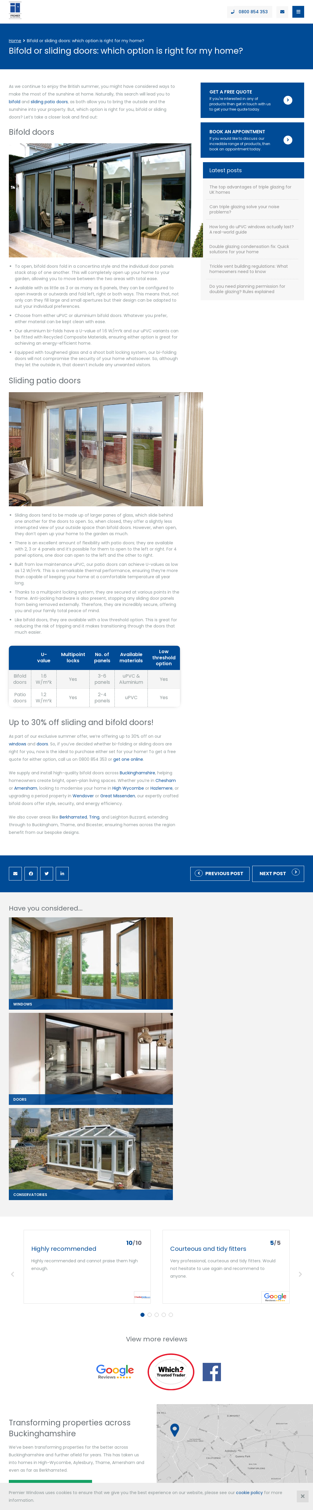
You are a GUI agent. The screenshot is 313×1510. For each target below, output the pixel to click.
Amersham (165, 756)
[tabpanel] (87, 1004)
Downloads (87, 1348)
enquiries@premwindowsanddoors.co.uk (263, 1418)
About (81, 1326)
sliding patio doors (172, 94)
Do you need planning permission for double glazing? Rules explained (269, 375)
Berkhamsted (73, 785)
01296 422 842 (289, 1410)
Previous (12, 1012)
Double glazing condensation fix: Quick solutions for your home (269, 319)
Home (15, 41)
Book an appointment (45, 1228)
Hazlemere (110, 764)
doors (196, 712)
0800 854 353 (22, 1430)
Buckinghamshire (137, 749)
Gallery (82, 1370)
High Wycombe (76, 764)
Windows (18, 1326)
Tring (94, 785)
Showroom (86, 1359)
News (81, 1381)
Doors (15, 1337)
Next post (273, 841)
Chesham (137, 756)
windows (171, 712)
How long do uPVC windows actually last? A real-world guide (270, 294)
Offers (82, 1337)
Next (300, 1012)
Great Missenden (31, 772)
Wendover (202, 764)
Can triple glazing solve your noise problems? (268, 271)
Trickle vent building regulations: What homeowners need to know (267, 347)
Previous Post (224, 841)
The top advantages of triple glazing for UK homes (269, 249)
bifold (138, 94)
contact (16, 1470)
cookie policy (249, 1493)
